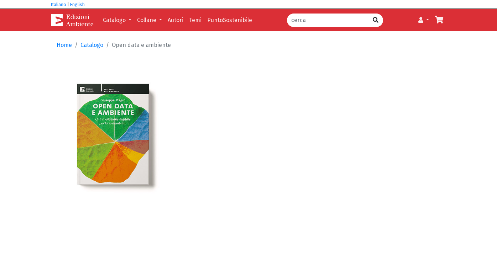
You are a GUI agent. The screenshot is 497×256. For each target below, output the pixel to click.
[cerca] (327, 20)
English (77, 4)
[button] (423, 20)
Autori (175, 20)
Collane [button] (147, 20)
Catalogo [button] (115, 20)
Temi (195, 20)
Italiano (58, 4)
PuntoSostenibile (229, 20)
